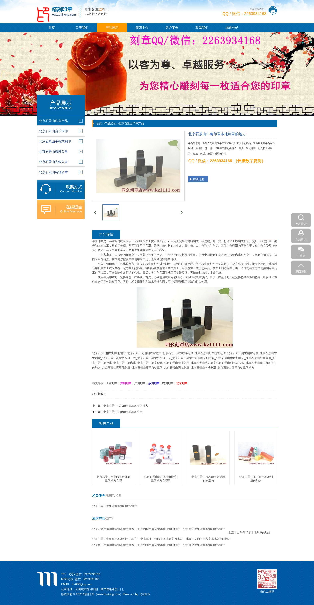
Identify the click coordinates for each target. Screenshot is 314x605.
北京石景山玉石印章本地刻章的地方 (125, 405)
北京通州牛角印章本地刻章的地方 (159, 545)
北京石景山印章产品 (131, 123)
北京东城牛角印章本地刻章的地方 (113, 529)
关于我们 (81, 27)
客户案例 (172, 27)
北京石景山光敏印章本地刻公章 (123, 411)
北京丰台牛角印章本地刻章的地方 (249, 532)
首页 (52, 27)
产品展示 (112, 27)
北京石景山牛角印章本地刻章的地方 (114, 506)
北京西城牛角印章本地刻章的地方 (159, 529)
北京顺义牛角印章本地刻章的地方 (204, 545)
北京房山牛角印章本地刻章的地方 (113, 545)
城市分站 (232, 27)
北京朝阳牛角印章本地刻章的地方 (204, 529)
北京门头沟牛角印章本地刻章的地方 (208, 538)
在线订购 (198, 179)
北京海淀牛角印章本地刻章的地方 (161, 538)
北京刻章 (144, 594)
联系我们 (202, 27)
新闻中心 (142, 27)
